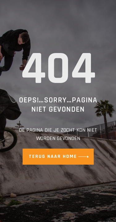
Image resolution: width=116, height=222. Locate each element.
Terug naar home (53, 156)
